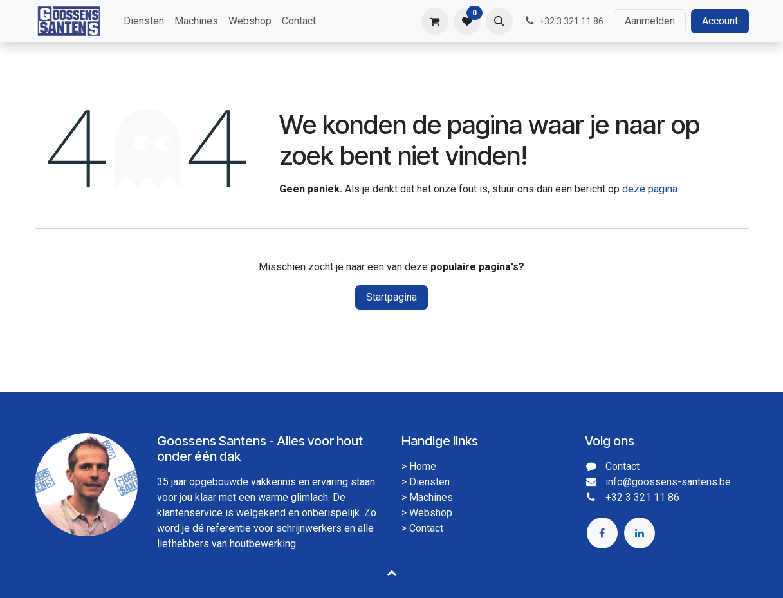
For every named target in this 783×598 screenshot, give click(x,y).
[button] (499, 21)
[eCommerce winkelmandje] (434, 21)
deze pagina (649, 189)
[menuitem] (143, 21)
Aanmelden (650, 21)
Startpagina (391, 297)
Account (720, 21)
